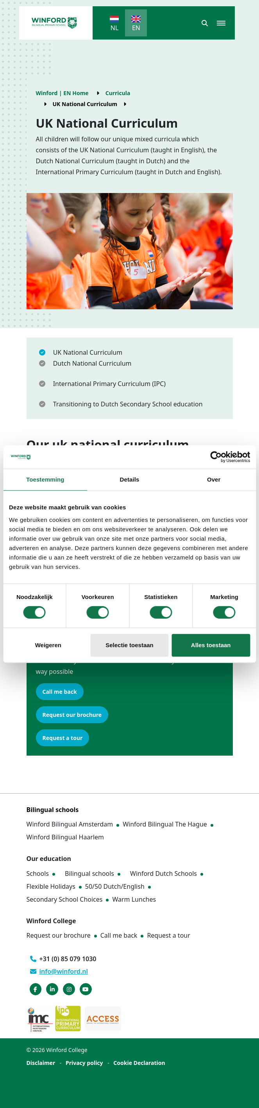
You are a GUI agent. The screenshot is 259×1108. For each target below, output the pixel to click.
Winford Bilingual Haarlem (65, 837)
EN (136, 27)
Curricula (117, 93)
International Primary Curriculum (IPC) (109, 383)
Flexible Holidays (51, 886)
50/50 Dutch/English (115, 886)
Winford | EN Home (62, 93)
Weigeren (48, 645)
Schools (38, 873)
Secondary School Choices (65, 899)
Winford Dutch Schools (163, 873)
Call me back (60, 691)
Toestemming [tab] (45, 479)
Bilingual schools (89, 873)
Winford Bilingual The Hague (165, 824)
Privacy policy (84, 1062)
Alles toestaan (211, 645)
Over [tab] (214, 479)
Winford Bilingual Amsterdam (70, 824)
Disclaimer (41, 1062)
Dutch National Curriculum (92, 363)
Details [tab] (129, 479)
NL (115, 27)
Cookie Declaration (139, 1062)
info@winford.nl (59, 971)
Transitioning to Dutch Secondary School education (128, 404)
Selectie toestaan (129, 645)
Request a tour (63, 738)
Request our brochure (72, 714)
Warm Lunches (134, 899)
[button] (205, 23)
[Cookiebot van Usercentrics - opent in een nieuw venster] (216, 457)
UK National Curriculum (88, 352)
